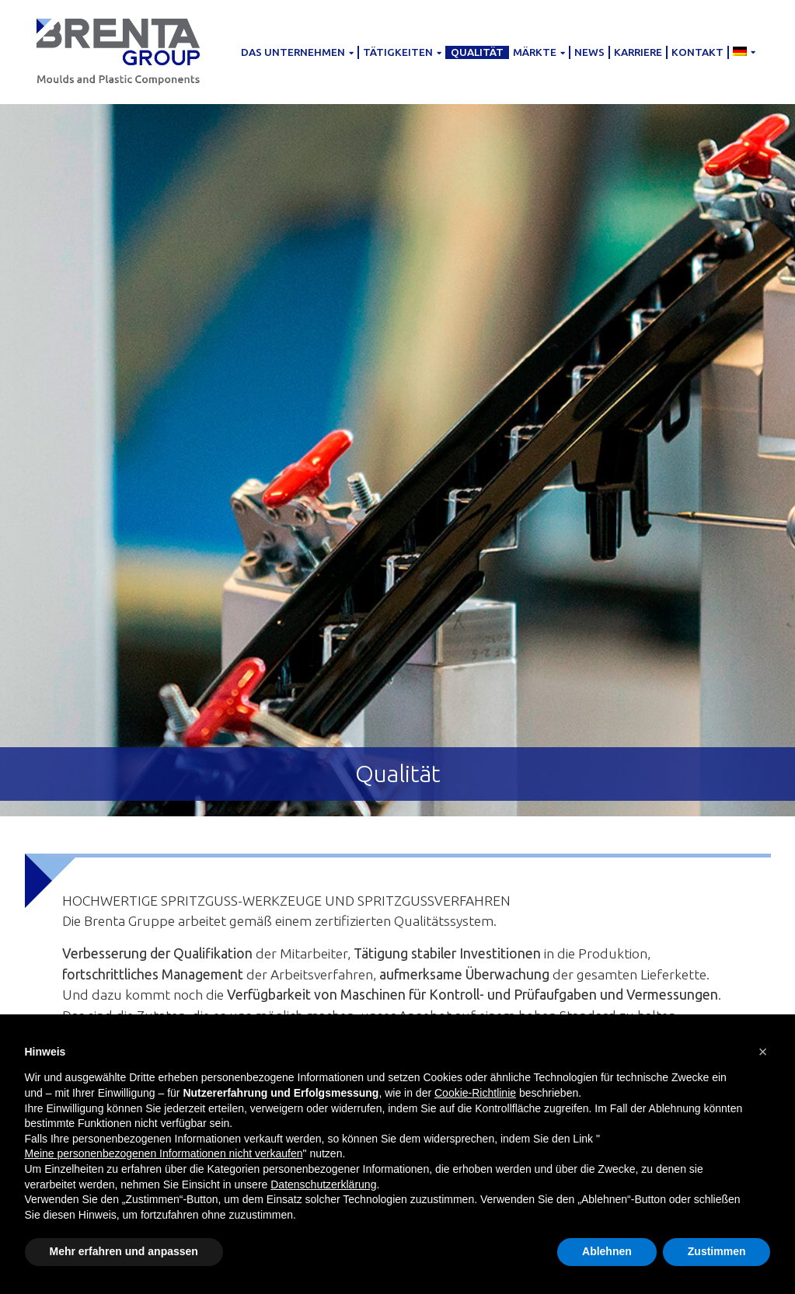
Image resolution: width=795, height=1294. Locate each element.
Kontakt (697, 52)
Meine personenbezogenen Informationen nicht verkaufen (164, 1153)
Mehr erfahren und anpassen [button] (124, 1251)
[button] (763, 1051)
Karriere (638, 52)
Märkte (539, 52)
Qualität (477, 52)
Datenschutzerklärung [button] (323, 1184)
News (589, 52)
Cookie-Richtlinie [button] (475, 1093)
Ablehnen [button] (607, 1251)
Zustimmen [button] (717, 1251)
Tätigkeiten (402, 52)
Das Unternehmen (297, 52)
